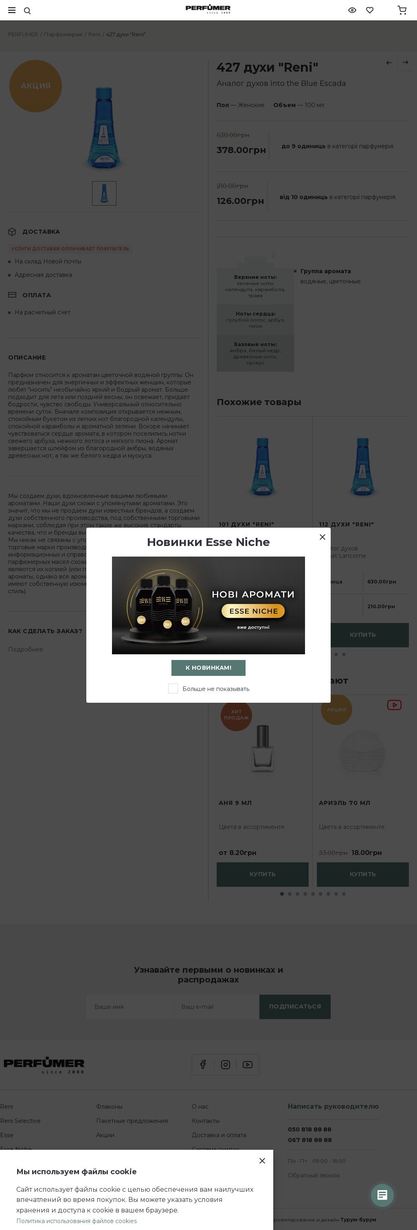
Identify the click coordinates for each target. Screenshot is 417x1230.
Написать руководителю (333, 1106)
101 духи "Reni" (246, 524)
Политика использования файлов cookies (76, 1221)
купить (363, 635)
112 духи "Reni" (346, 524)
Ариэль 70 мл (345, 803)
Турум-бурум (358, 1220)
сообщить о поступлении (262, 635)
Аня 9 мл (235, 803)
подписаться (295, 1006)
